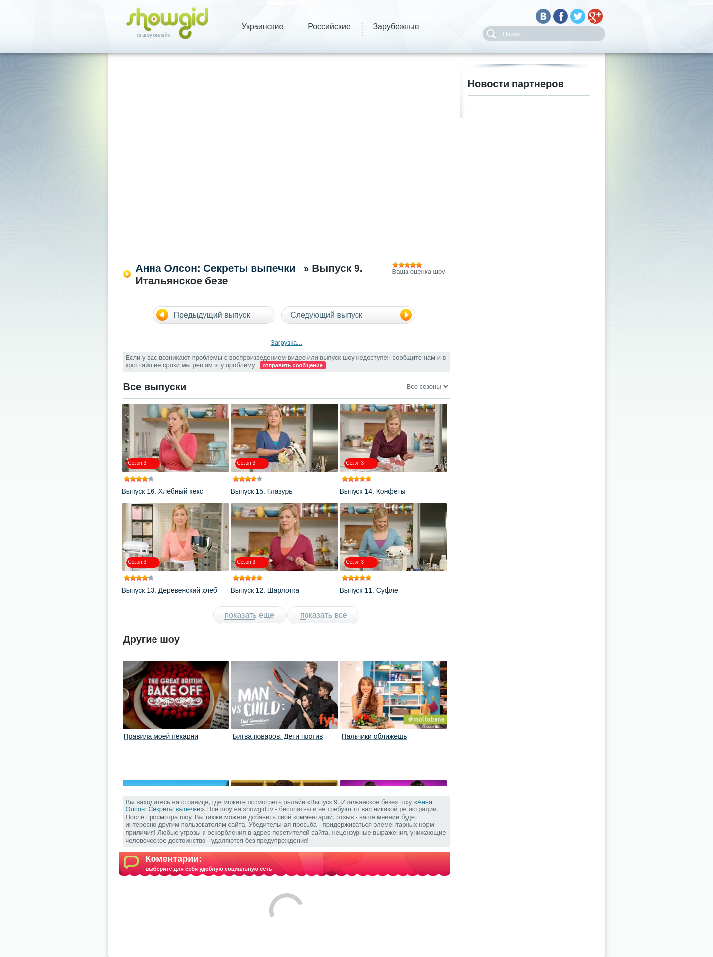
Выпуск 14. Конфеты (373, 491)
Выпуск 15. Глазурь (262, 491)
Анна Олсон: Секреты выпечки (216, 268)
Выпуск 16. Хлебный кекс (162, 491)
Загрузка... (286, 342)
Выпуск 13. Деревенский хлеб (169, 590)
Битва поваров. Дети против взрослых (278, 740)
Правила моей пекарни (161, 736)
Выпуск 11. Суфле (369, 590)
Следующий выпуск (326, 315)
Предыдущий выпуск (212, 315)
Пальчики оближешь (374, 736)
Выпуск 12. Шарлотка (265, 590)
